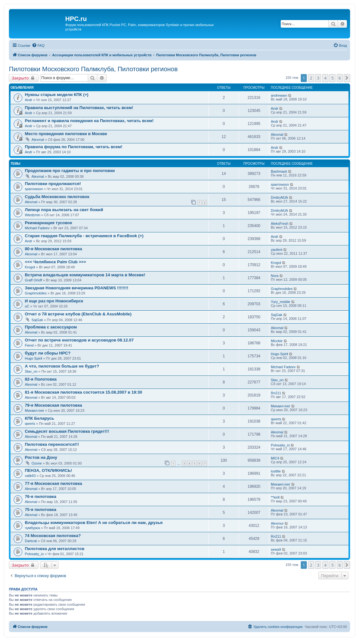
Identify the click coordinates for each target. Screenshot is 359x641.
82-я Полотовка (41, 379)
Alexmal (38, 139)
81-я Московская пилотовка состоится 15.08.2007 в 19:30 (83, 392)
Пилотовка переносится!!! (52, 444)
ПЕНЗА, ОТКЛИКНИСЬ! (48, 470)
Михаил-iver (34, 410)
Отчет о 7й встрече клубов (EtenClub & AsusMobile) (78, 314)
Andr (28, 100)
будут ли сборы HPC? (48, 353)
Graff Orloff (33, 280)
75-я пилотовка (40, 509)
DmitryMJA (279, 197)
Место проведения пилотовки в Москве (66, 133)
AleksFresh (279, 223)
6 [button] (340, 78)
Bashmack (279, 171)
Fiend (29, 345)
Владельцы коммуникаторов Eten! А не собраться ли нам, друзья (94, 522)
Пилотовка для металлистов (54, 548)
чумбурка (32, 528)
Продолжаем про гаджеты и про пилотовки (70, 170)
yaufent (276, 250)
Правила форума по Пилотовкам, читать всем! (73, 146)
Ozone (37, 463)
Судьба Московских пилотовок (57, 196)
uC (27, 306)
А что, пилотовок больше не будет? (62, 366)
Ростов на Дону (41, 457)
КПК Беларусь (39, 418)
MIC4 (275, 458)
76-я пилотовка (40, 496)
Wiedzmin (32, 215)
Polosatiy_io (280, 445)
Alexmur (277, 523)
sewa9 (276, 549)
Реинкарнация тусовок (48, 222)
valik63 (30, 476)
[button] (347, 78)
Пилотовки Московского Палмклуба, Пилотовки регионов (93, 68)
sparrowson (34, 189)
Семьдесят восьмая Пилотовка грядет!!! (67, 431)
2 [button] (311, 78)
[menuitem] (38, 45)
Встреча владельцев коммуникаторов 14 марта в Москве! (85, 274)
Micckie (277, 341)
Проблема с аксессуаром (51, 327)
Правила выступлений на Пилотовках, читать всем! (79, 107)
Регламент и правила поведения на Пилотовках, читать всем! (89, 120)
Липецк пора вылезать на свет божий (64, 209)
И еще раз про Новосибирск (54, 301)
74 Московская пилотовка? (53, 535)
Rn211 (276, 393)
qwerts (30, 423)
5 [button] (332, 78)
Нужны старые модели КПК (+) (56, 94)
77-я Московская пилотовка (53, 483)
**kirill (275, 497)
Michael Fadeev (37, 228)
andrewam (279, 95)
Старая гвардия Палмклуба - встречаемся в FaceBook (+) (84, 235)
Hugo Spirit (33, 358)
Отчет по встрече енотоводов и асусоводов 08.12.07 (79, 340)
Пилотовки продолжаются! (53, 183)
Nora (274, 276)
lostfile (276, 471)
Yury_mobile (280, 302)
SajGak (37, 320)
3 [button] (318, 78)
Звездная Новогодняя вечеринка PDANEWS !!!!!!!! (76, 288)
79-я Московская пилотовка (53, 405)
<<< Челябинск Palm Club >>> (55, 261)
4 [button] (325, 78)
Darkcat (31, 541)
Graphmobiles (35, 293)
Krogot (30, 267)
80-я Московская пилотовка (53, 248)
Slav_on (31, 371)
